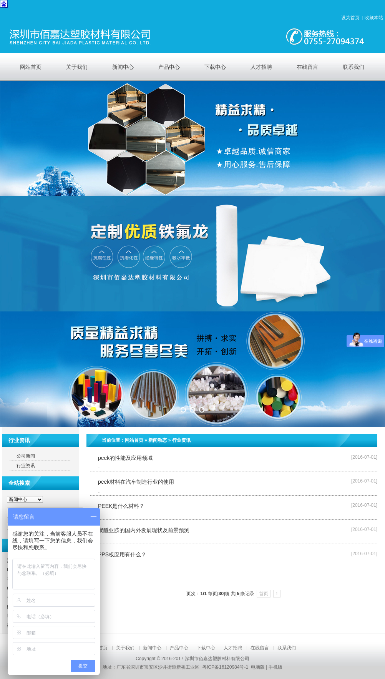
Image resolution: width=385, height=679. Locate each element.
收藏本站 (374, 17)
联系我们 (286, 648)
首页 (263, 593)
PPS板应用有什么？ (122, 554)
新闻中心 (152, 648)
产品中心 (179, 648)
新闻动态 (157, 440)
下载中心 (206, 648)
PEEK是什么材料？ (121, 506)
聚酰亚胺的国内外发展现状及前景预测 (143, 530)
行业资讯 (181, 440)
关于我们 (125, 648)
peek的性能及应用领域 (125, 458)
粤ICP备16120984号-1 (225, 667)
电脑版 (258, 667)
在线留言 (260, 648)
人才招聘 (233, 648)
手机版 (275, 667)
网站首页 (134, 440)
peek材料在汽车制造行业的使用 (136, 482)
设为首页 (350, 17)
